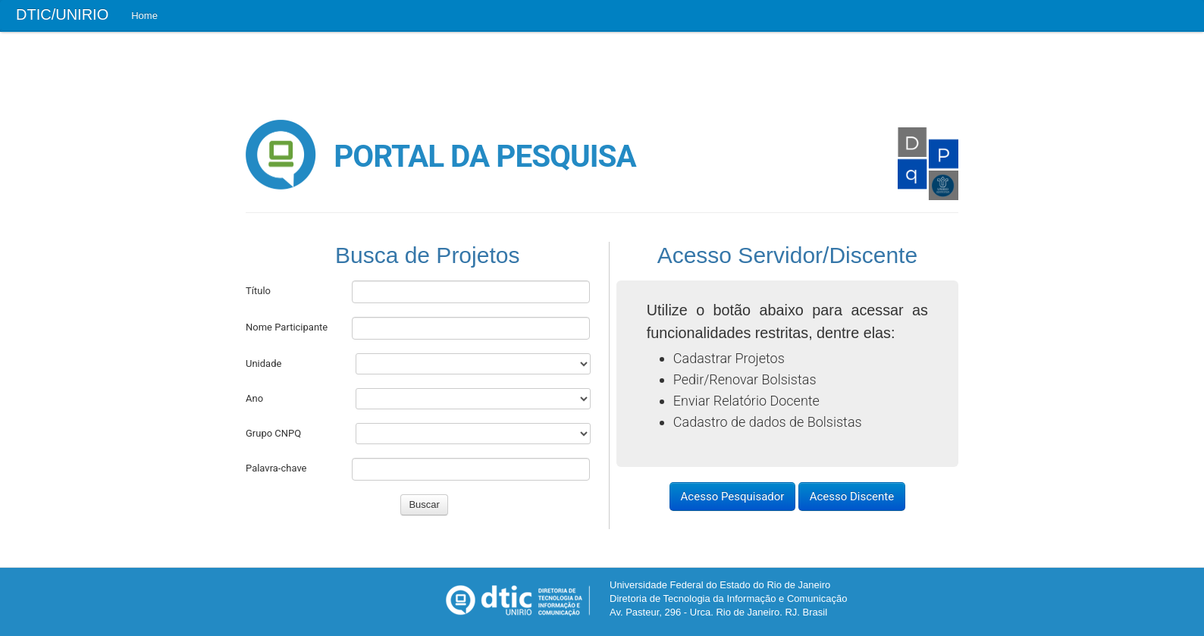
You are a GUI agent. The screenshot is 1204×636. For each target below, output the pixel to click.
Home (144, 15)
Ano (254, 398)
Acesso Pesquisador (733, 496)
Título (258, 290)
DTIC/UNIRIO (62, 14)
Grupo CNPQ (273, 433)
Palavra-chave (276, 468)
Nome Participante (287, 327)
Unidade (263, 363)
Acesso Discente (852, 496)
